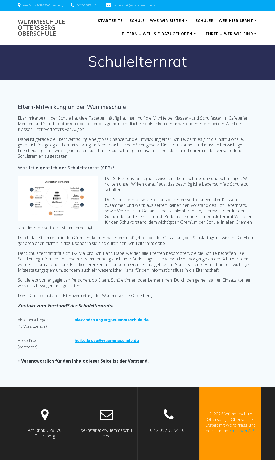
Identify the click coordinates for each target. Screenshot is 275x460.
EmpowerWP (241, 431)
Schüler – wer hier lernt (224, 20)
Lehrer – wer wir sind (228, 33)
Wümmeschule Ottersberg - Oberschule (41, 28)
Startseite (110, 20)
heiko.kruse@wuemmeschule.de (107, 340)
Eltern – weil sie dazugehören (157, 33)
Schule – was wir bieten (156, 20)
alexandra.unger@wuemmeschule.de (112, 319)
